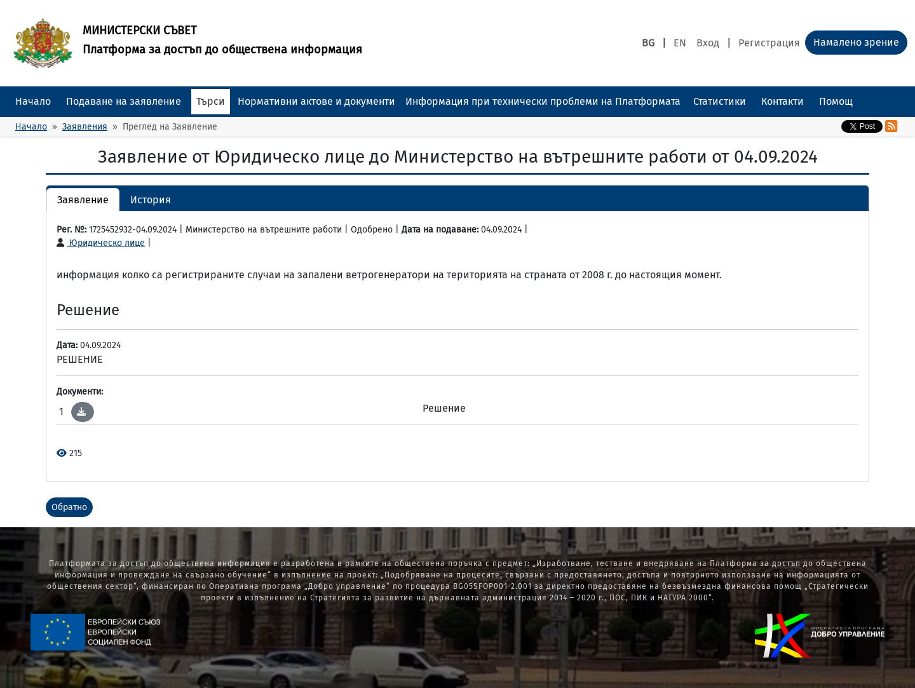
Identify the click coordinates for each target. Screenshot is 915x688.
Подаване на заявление (123, 101)
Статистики (719, 101)
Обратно (69, 507)
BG (648, 43)
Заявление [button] (83, 200)
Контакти (782, 101)
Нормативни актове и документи (316, 101)
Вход (707, 43)
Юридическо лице (101, 243)
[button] (81, 411)
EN (680, 43)
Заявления (84, 126)
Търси (210, 101)
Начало (33, 101)
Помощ (836, 101)
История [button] (150, 200)
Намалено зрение (856, 42)
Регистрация (769, 43)
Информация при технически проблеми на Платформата (543, 101)
